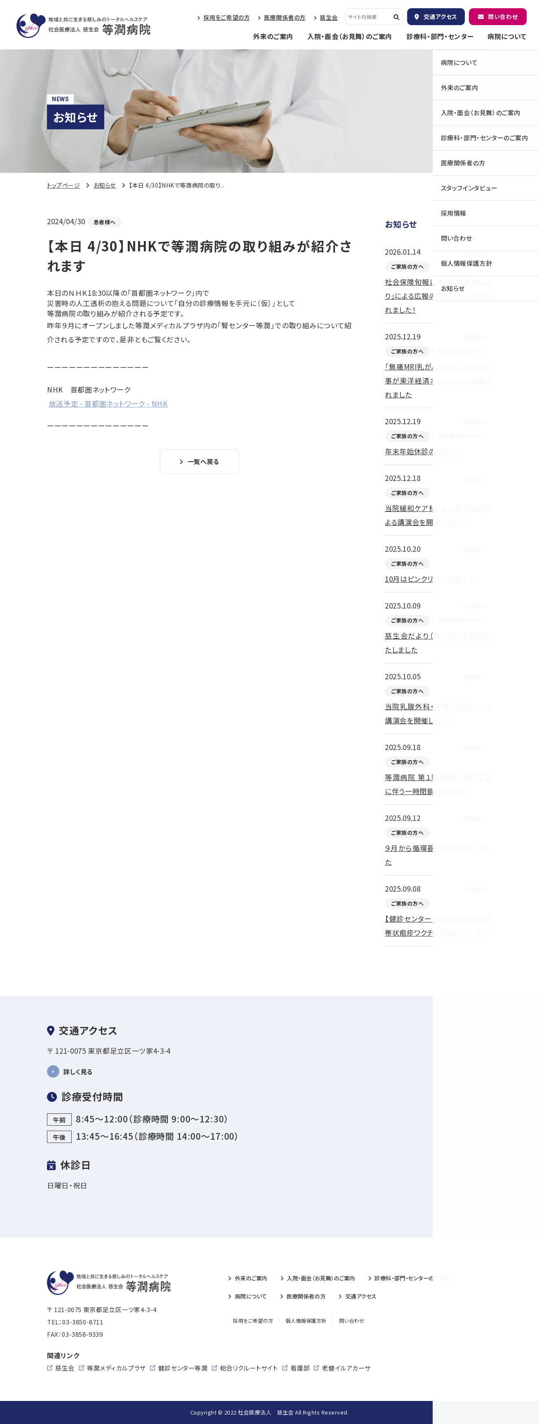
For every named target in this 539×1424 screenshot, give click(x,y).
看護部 (300, 1368)
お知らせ (105, 185)
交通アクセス (440, 16)
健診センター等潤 (183, 1368)
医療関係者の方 (285, 17)
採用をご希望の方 (227, 17)
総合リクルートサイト (249, 1368)
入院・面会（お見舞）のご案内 (349, 36)
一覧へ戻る (203, 462)
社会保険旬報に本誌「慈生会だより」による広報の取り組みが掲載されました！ (438, 295)
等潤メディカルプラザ (116, 1368)
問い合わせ (503, 16)
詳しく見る (80, 1071)
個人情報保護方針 (307, 1321)
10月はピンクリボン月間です (430, 579)
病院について (507, 36)
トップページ (63, 185)
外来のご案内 (273, 36)
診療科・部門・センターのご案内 (434, 1277)
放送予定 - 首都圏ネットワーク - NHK (108, 403)
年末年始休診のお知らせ (423, 451)
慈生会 (329, 17)
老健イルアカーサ (346, 1368)
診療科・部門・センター (439, 36)
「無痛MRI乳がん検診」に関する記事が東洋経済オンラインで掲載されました (438, 380)
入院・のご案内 (331, 1277)
